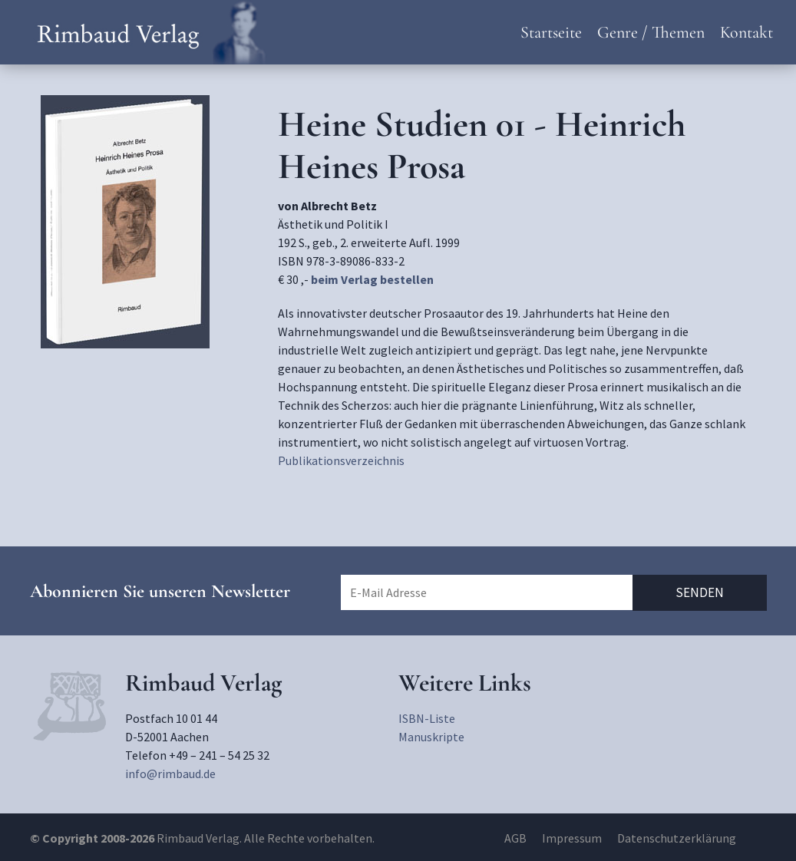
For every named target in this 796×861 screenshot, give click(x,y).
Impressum (572, 838)
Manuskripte (431, 736)
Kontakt (746, 32)
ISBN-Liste (426, 718)
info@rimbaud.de (170, 773)
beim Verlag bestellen (372, 279)
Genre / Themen (651, 32)
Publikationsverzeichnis (341, 460)
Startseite (551, 32)
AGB (515, 838)
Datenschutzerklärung (676, 838)
